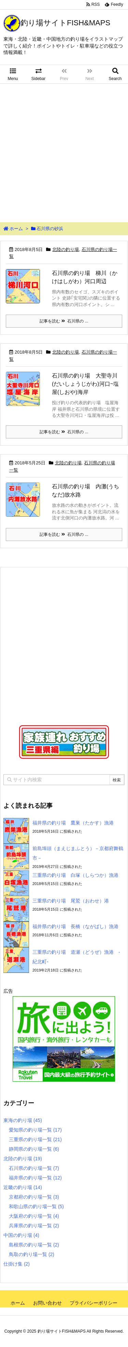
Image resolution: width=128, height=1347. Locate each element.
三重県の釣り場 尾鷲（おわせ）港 (70, 900)
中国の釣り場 (21, 1235)
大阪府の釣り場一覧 (34, 1216)
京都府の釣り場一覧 (34, 1197)
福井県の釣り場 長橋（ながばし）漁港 (75, 926)
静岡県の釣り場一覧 (34, 1149)
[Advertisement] (64, 151)
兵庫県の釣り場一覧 (34, 1225)
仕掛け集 (16, 1264)
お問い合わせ (47, 1303)
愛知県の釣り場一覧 (35, 1130)
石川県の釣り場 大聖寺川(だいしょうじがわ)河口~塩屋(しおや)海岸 (85, 384)
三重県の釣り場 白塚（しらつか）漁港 (75, 875)
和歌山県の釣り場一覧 (36, 1206)
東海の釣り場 (22, 1120)
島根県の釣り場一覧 (34, 1244)
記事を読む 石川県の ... (64, 321)
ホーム (16, 228)
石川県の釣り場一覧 (34, 1168)
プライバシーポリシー (93, 1303)
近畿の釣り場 (22, 1187)
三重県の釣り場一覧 (35, 1139)
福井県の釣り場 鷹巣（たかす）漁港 (73, 823)
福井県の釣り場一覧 (35, 1177)
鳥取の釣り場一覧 (31, 1254)
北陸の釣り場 (65, 249)
